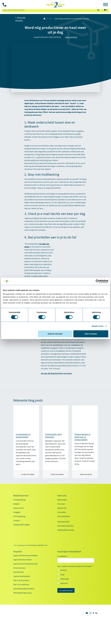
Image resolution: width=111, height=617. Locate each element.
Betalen (16, 504)
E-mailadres (62, 556)
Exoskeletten (18, 572)
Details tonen (97, 326)
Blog (50, 19)
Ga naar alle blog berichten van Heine (56, 373)
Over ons (61, 495)
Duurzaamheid (63, 516)
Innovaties (61, 512)
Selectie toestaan (55, 334)
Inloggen (17, 512)
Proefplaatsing (19, 499)
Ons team (61, 504)
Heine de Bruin (71, 37)
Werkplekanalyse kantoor (23, 588)
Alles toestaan (91, 334)
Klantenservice (21, 495)
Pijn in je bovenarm (21, 580)
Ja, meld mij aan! (66, 590)
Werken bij (61, 508)
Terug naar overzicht (20, 19)
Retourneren (18, 508)
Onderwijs (64, 579)
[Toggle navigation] (105, 5)
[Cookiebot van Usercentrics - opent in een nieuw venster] (97, 281)
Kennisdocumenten (65, 526)
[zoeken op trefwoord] (48, 9)
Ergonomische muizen (22, 559)
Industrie (64, 583)
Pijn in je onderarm (21, 584)
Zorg (62, 574)
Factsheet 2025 (63, 521)
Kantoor (63, 570)
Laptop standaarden (21, 576)
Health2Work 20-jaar (65, 530)
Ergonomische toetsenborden (25, 563)
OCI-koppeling (19, 516)
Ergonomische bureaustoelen (25, 555)
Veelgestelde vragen (21, 524)
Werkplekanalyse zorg (22, 593)
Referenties (62, 499)
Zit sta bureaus (19, 568)
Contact (16, 520)
